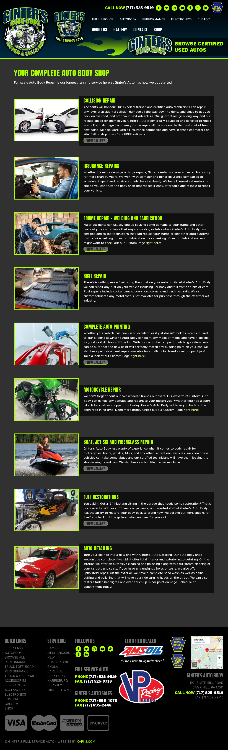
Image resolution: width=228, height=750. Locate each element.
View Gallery (95, 140)
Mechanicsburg (61, 653)
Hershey (54, 685)
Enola (52, 667)
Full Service (102, 19)
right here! (153, 243)
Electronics (175, 19)
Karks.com (86, 742)
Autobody (125, 19)
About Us (99, 30)
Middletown (58, 690)
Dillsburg (56, 676)
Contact (140, 30)
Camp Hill (55, 648)
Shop (158, 30)
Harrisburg (57, 681)
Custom (197, 19)
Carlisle (54, 671)
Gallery (120, 30)
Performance (149, 19)
